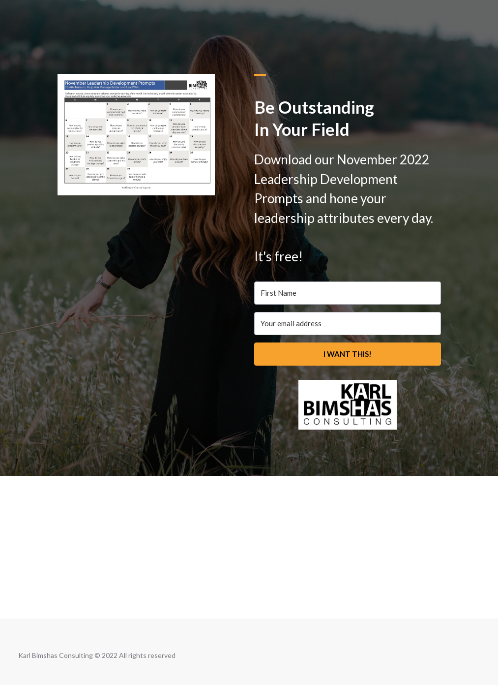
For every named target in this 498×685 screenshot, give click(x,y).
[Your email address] (347, 323)
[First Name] (347, 293)
